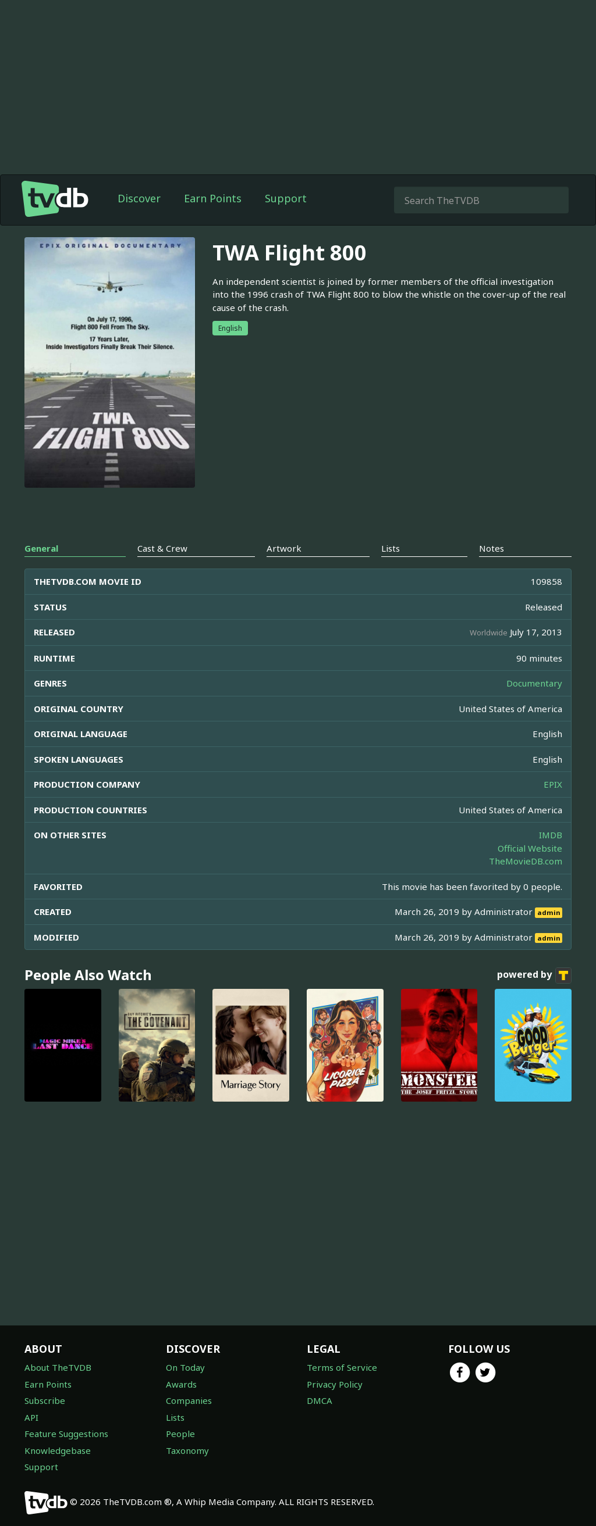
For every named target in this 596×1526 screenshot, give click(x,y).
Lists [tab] (390, 548)
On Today (185, 1367)
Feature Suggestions (66, 1433)
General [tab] (41, 548)
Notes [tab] (491, 548)
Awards (181, 1384)
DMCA (319, 1400)
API (31, 1417)
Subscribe (44, 1400)
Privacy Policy (335, 1384)
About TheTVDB (57, 1367)
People (180, 1433)
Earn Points (213, 198)
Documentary (534, 683)
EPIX (553, 784)
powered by (534, 975)
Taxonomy (187, 1450)
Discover (139, 198)
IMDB (550, 835)
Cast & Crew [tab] (162, 548)
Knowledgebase (57, 1450)
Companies (189, 1400)
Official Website (530, 848)
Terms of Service (342, 1367)
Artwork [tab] (284, 548)
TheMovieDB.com (525, 861)
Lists (175, 1417)
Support (286, 198)
